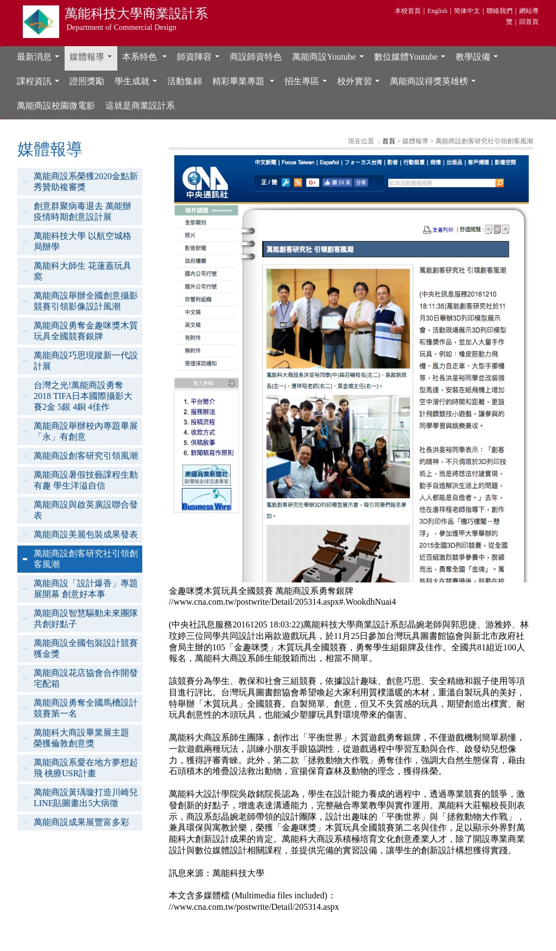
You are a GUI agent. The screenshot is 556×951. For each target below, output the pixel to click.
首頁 (388, 141)
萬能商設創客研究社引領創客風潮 (86, 559)
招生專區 (308, 84)
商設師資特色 (256, 56)
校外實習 (360, 84)
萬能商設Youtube (330, 59)
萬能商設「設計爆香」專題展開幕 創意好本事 (86, 589)
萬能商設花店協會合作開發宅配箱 (86, 678)
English (437, 11)
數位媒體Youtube (412, 59)
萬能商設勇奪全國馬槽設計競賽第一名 (86, 708)
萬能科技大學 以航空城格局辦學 (82, 241)
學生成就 (138, 84)
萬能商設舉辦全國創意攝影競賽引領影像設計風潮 (86, 301)
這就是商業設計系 (140, 105)
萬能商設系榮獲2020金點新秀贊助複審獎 (86, 182)
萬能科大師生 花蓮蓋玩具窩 (82, 271)
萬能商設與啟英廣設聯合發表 (86, 510)
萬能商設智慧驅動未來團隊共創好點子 (86, 618)
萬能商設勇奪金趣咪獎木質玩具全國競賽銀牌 (86, 331)
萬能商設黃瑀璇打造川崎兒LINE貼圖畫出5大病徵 (86, 798)
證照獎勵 (87, 81)
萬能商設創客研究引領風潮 (86, 455)
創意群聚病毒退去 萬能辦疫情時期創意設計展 (82, 211)
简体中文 (467, 11)
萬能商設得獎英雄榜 (435, 84)
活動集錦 (184, 81)
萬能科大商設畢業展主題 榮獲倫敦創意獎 (81, 738)
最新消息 (40, 59)
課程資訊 (40, 84)
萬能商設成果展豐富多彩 (81, 822)
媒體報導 (93, 59)
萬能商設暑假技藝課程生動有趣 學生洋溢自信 (86, 480)
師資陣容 (200, 59)
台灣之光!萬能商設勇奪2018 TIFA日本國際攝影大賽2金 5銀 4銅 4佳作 (83, 396)
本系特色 (146, 59)
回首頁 (529, 22)
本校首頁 (408, 11)
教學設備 (479, 59)
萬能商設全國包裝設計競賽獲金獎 (86, 648)
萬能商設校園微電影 (56, 105)
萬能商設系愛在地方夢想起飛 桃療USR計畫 (86, 768)
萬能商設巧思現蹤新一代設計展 (86, 361)
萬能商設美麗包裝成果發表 (86, 534)
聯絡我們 (499, 11)
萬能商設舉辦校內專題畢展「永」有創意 (86, 431)
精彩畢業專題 (245, 84)
